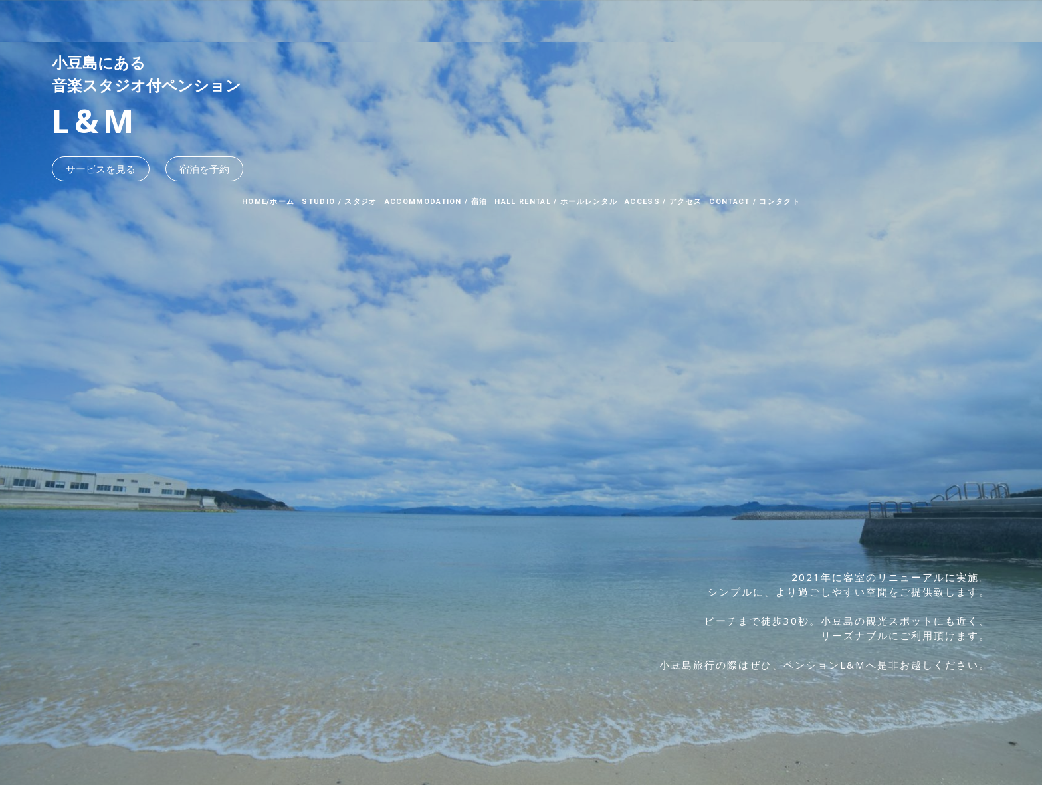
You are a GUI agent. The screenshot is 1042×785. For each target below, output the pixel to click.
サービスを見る (101, 168)
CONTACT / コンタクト (754, 201)
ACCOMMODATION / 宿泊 (436, 201)
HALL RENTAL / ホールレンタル (555, 201)
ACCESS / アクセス (663, 201)
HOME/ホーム (268, 201)
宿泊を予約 (204, 168)
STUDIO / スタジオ (339, 201)
